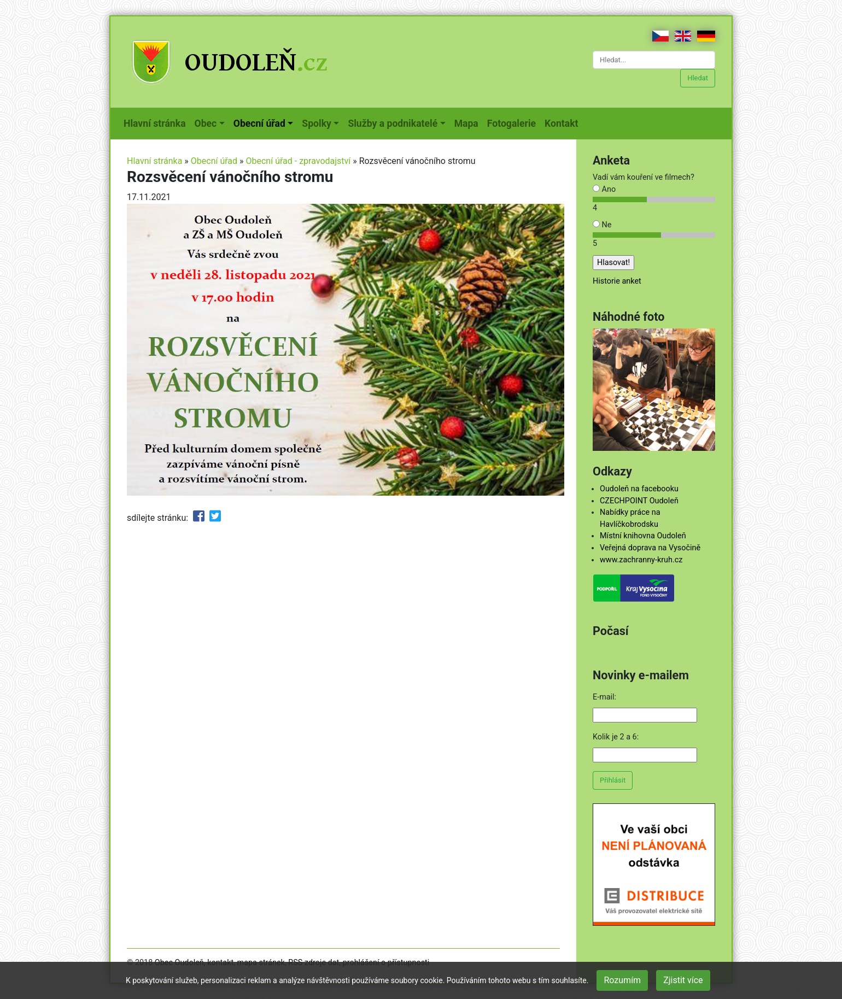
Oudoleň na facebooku (639, 488)
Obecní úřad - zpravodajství (298, 161)
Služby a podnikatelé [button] (392, 123)
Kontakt (563, 122)
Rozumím (622, 980)
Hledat (697, 78)
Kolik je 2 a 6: (616, 737)
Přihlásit (612, 780)
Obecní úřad (214, 161)
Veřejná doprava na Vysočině (650, 548)
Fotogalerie (513, 122)
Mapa (468, 122)
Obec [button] (206, 123)
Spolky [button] (316, 123)
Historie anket (617, 281)
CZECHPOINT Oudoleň (639, 501)
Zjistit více (683, 980)
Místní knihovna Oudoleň (643, 535)
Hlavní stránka (157, 122)
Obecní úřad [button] (259, 123)
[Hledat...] (654, 60)
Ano (604, 189)
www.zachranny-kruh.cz (641, 560)
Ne (602, 225)
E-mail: (604, 697)
